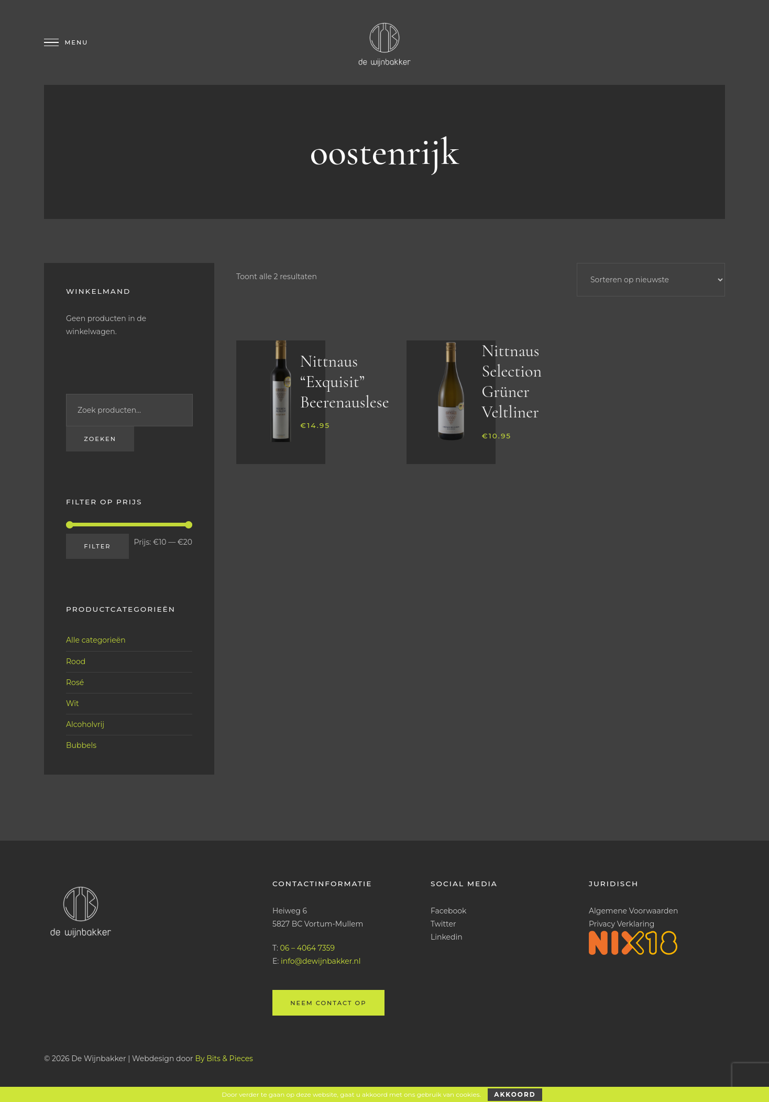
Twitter (443, 924)
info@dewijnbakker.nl (321, 961)
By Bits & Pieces (224, 1058)
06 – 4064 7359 (307, 948)
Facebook (448, 911)
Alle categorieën (96, 640)
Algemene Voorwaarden (633, 911)
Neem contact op (328, 1003)
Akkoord (514, 1094)
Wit (72, 703)
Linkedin (447, 937)
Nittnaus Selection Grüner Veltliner (511, 381)
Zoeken (100, 439)
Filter (97, 546)
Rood (75, 661)
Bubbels (81, 745)
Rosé (75, 682)
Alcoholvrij (85, 724)
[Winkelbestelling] (651, 279)
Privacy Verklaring (621, 924)
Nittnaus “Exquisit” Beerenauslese (344, 381)
